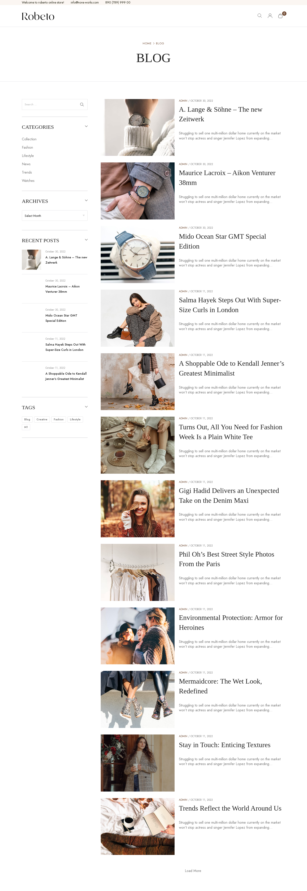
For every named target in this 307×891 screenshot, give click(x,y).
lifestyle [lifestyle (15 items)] (75, 419)
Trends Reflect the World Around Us (230, 808)
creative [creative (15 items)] (41, 419)
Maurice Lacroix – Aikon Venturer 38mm (62, 289)
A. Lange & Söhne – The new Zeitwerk (66, 260)
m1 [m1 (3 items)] (26, 427)
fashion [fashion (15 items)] (59, 419)
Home (147, 43)
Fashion (27, 147)
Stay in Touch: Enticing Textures (225, 745)
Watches (28, 180)
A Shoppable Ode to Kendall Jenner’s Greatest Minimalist (66, 376)
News (26, 164)
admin (183, 101)
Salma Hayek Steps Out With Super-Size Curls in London (65, 347)
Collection (29, 139)
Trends (27, 172)
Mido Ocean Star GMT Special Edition (61, 318)
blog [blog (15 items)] (27, 419)
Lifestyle (28, 155)
